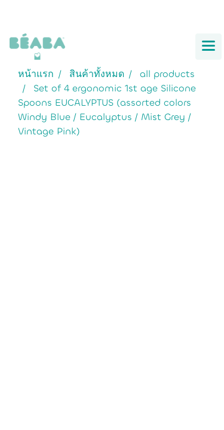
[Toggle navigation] (208, 46)
